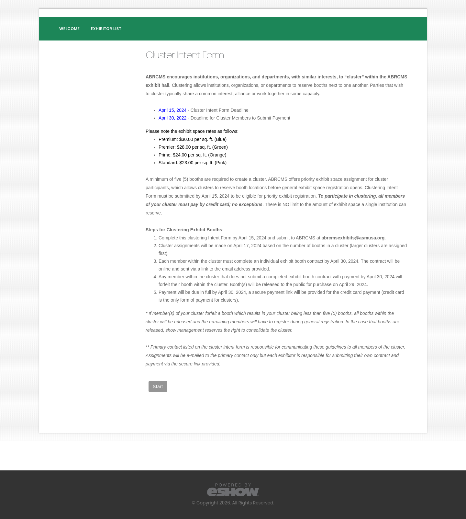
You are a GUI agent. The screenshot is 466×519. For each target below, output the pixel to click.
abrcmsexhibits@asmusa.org (352, 237)
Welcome (69, 28)
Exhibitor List (106, 28)
